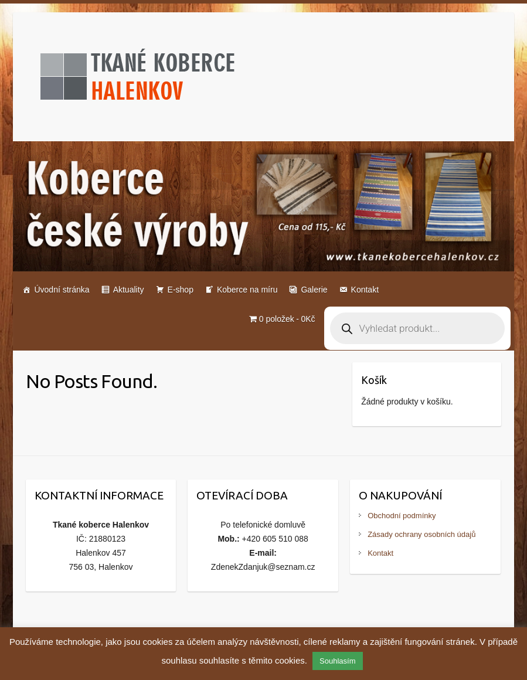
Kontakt (365, 289)
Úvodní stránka (61, 289)
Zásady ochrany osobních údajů (421, 534)
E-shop (180, 289)
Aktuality (128, 289)
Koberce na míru (247, 289)
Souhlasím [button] (337, 661)
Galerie (314, 289)
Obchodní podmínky (402, 515)
